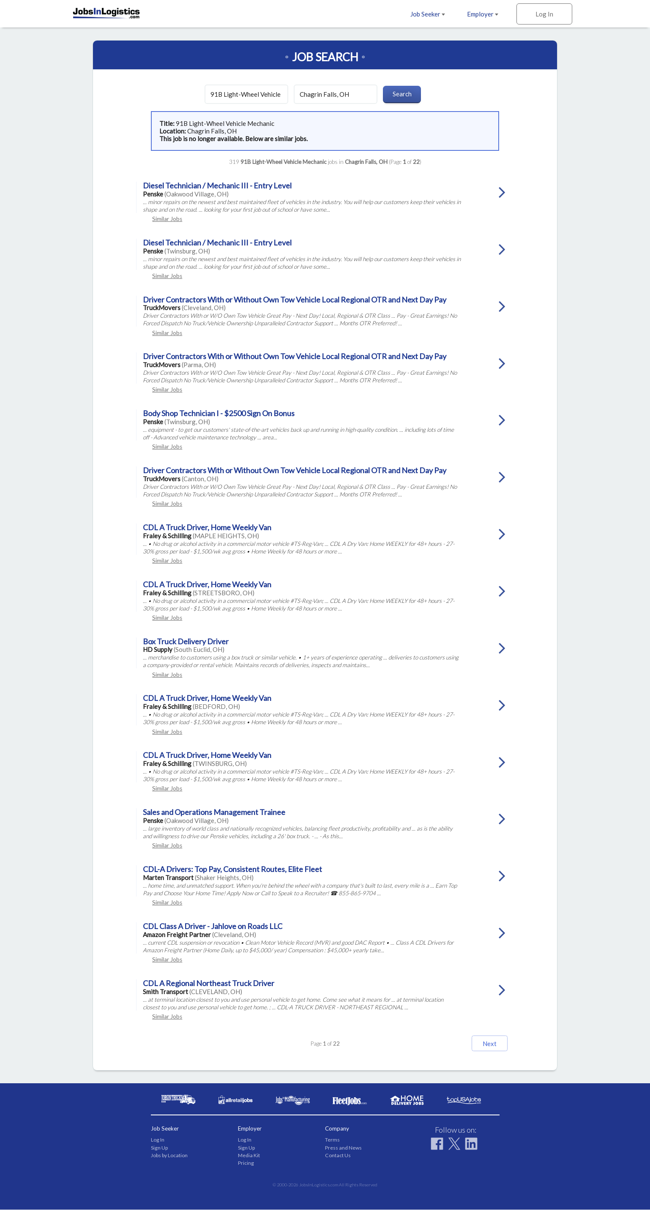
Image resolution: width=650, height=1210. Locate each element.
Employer (482, 14)
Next (482, 1043)
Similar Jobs (167, 218)
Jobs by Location (169, 1156)
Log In (544, 14)
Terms (332, 1140)
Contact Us (338, 1156)
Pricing (246, 1163)
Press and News (343, 1148)
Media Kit (249, 1156)
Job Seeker (427, 14)
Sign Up (159, 1148)
